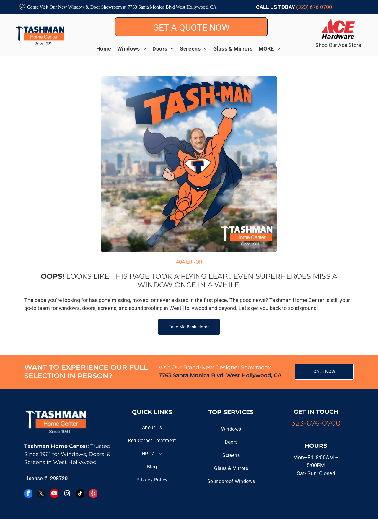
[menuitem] (106, 48)
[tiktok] (80, 494)
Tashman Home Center (56, 446)
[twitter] (41, 494)
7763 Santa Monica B (148, 6)
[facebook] (28, 494)
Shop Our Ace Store (338, 45)
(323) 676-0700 (314, 7)
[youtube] (54, 494)
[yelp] (93, 494)
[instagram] (67, 494)
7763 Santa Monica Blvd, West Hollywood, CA (220, 375)
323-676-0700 (315, 423)
